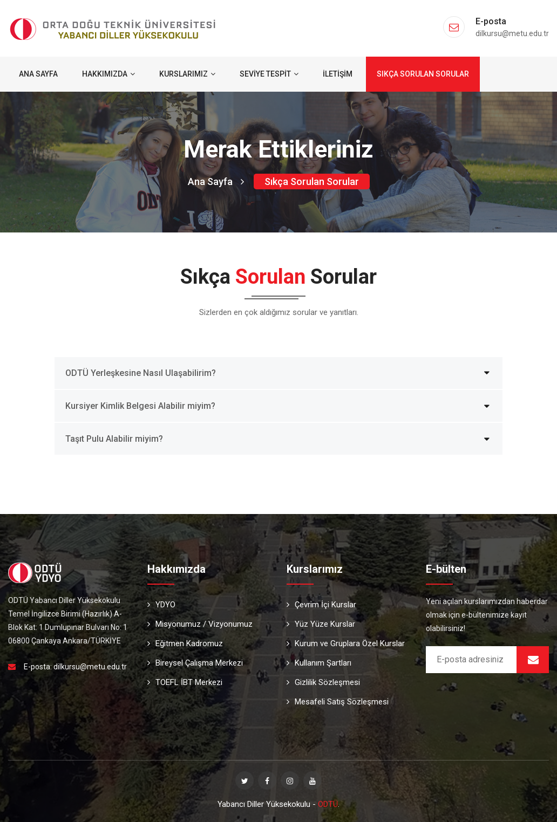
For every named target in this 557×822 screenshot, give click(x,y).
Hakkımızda (108, 74)
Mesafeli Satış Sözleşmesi (338, 702)
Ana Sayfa (38, 74)
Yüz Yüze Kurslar (321, 624)
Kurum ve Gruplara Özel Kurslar (346, 643)
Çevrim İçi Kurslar (321, 604)
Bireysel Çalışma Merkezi (195, 663)
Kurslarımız (187, 74)
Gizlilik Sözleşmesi (323, 682)
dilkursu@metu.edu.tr (90, 666)
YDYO (161, 604)
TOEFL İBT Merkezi (184, 682)
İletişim (337, 74)
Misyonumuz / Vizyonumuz (200, 624)
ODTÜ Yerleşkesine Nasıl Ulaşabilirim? (140, 373)
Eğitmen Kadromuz (185, 643)
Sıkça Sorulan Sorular (423, 74)
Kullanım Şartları (319, 663)
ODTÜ (328, 804)
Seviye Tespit (269, 74)
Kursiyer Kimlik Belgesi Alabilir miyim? (140, 406)
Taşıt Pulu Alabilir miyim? (114, 439)
